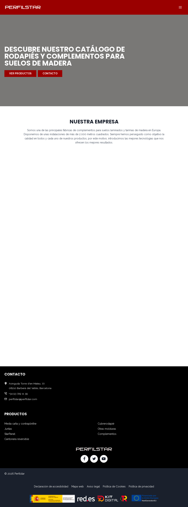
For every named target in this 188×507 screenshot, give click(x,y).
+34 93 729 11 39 (18, 393)
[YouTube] (104, 459)
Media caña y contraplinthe (20, 423)
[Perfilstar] (22, 7)
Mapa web (77, 486)
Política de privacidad (141, 486)
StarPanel (9, 433)
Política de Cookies (114, 486)
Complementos (107, 433)
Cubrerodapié (106, 423)
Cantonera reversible (16, 439)
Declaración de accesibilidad (51, 486)
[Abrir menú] (180, 7)
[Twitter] (94, 459)
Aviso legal (93, 486)
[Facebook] (84, 459)
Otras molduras (107, 428)
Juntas (8, 428)
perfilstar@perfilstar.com (23, 399)
